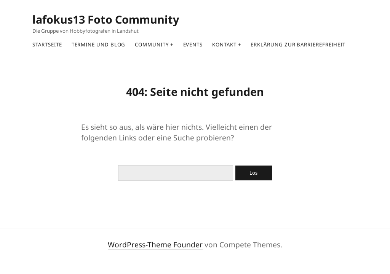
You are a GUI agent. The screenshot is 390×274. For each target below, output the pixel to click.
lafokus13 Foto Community (105, 19)
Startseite (47, 44)
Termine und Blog (99, 44)
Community (151, 44)
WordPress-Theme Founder (155, 244)
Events (193, 44)
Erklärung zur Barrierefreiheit (298, 44)
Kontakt (224, 44)
